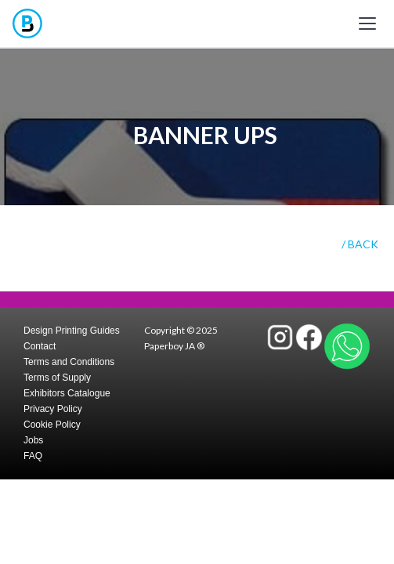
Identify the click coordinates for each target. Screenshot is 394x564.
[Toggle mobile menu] (367, 23)
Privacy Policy (52, 408)
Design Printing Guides (71, 330)
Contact (39, 346)
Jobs (33, 440)
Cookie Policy (52, 424)
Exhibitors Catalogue (66, 393)
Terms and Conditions (68, 361)
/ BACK (360, 244)
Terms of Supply (57, 377)
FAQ (32, 455)
